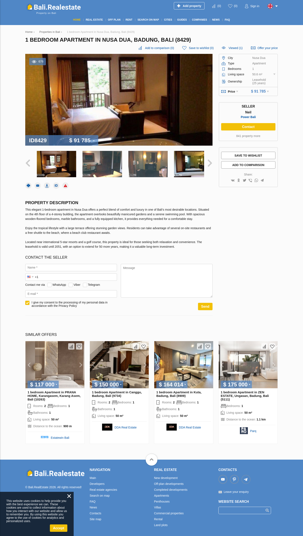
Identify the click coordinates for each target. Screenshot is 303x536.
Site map (95, 517)
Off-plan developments (169, 481)
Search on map (100, 493)
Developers (97, 481)
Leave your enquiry (236, 489)
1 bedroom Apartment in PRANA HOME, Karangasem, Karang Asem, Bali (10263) (54, 393)
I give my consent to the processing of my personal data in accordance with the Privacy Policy (70, 302)
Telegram (94, 282)
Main (93, 475)
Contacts (95, 511)
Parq (253, 429)
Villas (157, 505)
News (93, 505)
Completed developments (170, 487)
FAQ (93, 499)
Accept (58, 528)
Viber (77, 282)
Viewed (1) (236, 48)
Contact (248, 127)
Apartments (161, 493)
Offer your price (268, 48)
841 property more (248, 136)
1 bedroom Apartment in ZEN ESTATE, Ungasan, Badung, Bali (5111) (245, 393)
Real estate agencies (103, 487)
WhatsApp (59, 282)
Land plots (161, 523)
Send (205, 304)
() (219, 6)
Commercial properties (169, 511)
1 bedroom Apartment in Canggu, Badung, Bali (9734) (117, 391)
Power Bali (248, 117)
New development (166, 475)
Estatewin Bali (60, 435)
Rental (158, 517)
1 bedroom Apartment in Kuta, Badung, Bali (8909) (178, 391)
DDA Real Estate (125, 425)
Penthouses (162, 499)
